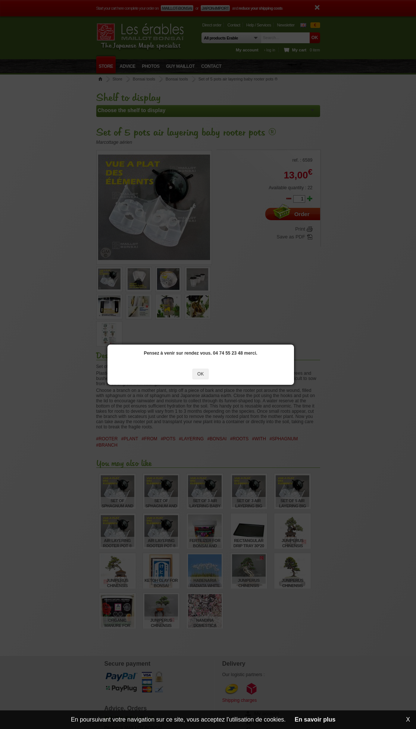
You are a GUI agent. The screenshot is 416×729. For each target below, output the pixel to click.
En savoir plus (315, 719)
